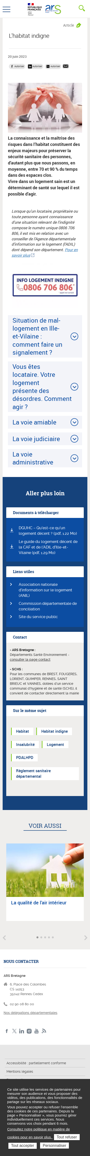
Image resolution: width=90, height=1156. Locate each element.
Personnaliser (54, 1145)
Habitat (22, 731)
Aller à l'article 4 (49, 937)
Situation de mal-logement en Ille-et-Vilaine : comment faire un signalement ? (37, 336)
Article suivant (85, 937)
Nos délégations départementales (30, 1013)
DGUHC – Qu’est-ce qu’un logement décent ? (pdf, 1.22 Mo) (48, 531)
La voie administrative (32, 458)
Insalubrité (25, 744)
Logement (55, 744)
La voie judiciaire (36, 439)
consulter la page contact (30, 659)
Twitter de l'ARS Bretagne (14, 1031)
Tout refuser (67, 1137)
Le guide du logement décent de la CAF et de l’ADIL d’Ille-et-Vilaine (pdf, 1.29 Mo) (48, 547)
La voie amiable (34, 422)
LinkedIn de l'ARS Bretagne (21, 1031)
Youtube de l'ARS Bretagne (36, 1031)
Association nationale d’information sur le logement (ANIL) (45, 590)
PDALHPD (24, 757)
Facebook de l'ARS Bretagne (7, 1031)
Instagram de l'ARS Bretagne (29, 1031)
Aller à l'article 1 (37, 937)
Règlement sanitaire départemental (33, 773)
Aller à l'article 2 (41, 937)
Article (68, 25)
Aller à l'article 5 (53, 937)
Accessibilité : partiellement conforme (36, 1063)
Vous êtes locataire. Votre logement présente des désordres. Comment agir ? (42, 386)
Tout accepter (22, 1145)
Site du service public (38, 616)
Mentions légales (19, 1071)
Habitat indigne (54, 731)
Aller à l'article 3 (45, 937)
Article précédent (4, 937)
